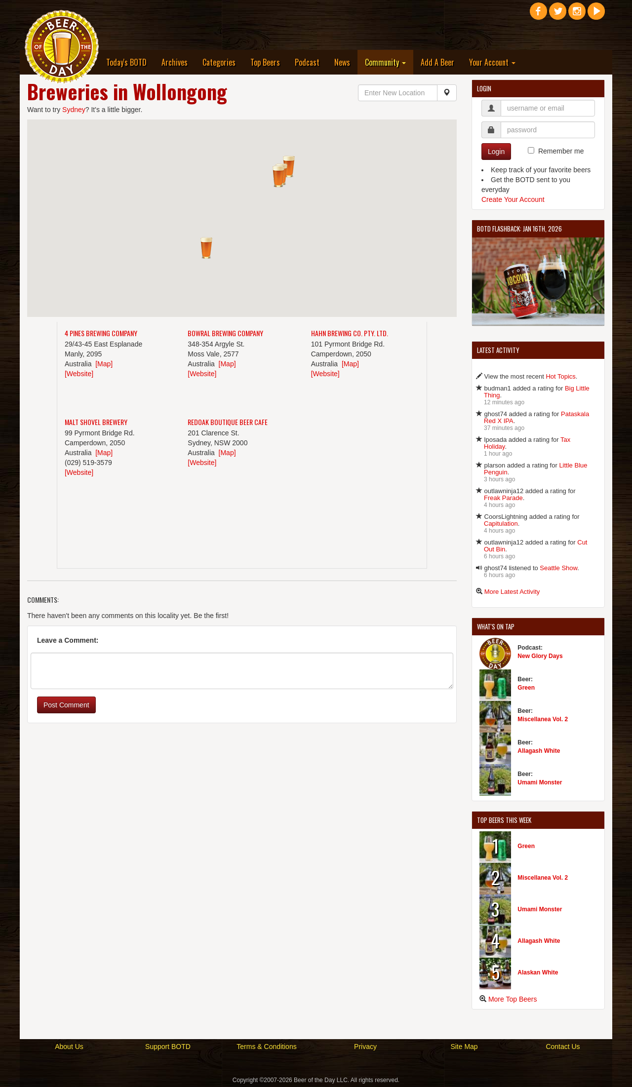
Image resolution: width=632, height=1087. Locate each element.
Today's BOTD (126, 62)
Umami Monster (539, 782)
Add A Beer (437, 62)
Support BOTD (168, 1046)
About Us (69, 1046)
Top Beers (265, 62)
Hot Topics (560, 376)
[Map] (104, 364)
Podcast (307, 62)
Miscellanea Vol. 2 (542, 719)
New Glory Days (539, 656)
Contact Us (563, 1046)
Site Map (463, 1046)
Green (526, 687)
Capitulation (501, 523)
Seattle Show (558, 568)
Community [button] (385, 62)
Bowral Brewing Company (225, 333)
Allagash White (538, 750)
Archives (174, 62)
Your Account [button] (492, 62)
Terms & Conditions (266, 1046)
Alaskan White (537, 972)
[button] (289, 166)
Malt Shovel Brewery (96, 422)
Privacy (365, 1046)
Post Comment (66, 705)
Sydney (73, 110)
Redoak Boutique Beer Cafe (228, 422)
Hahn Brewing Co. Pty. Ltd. (349, 333)
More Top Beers (512, 999)
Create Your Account (513, 199)
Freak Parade (503, 498)
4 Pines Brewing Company (101, 333)
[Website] (79, 374)
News (342, 62)
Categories (219, 62)
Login (496, 151)
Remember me (561, 151)
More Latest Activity (512, 591)
